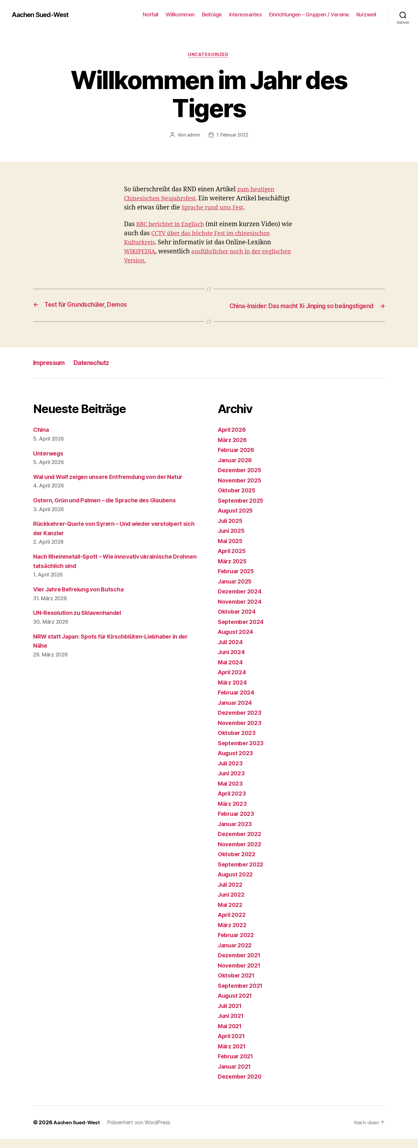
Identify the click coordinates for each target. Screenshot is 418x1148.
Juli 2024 (232, 651)
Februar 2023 (237, 822)
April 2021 (233, 1045)
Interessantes (245, 14)
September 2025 (242, 509)
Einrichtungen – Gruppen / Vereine (309, 14)
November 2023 (241, 732)
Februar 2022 (237, 944)
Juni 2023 (232, 782)
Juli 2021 (231, 1015)
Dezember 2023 (241, 721)
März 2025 (233, 570)
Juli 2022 (231, 893)
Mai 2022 (231, 913)
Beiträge (212, 14)
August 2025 (237, 519)
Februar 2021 (237, 1065)
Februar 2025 (237, 580)
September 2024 (243, 630)
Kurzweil (366, 14)
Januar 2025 (236, 590)
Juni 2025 (232, 539)
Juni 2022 (232, 903)
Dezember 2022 (241, 843)
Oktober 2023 (238, 742)
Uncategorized (209, 55)
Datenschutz (99, 371)
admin (192, 136)
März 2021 (233, 1055)
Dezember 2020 (241, 1085)
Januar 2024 (236, 711)
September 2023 (242, 752)
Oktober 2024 (238, 620)
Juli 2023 (231, 772)
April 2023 (233, 802)
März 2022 (233, 934)
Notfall (150, 14)
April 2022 (233, 923)
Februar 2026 (238, 459)
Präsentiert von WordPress (141, 1131)
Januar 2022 (236, 954)
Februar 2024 (238, 701)
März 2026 (233, 449)
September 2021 (242, 994)
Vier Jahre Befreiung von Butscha (82, 598)
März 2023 (233, 812)
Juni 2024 (232, 661)
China (41, 438)
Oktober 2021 (238, 984)
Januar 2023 (236, 833)
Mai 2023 (231, 792)
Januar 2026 (236, 469)
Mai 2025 (231, 550)
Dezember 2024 (241, 600)
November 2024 (242, 610)
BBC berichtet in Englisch (173, 225)
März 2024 (233, 691)
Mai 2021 (231, 1035)
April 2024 (233, 681)
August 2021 (237, 1004)
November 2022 (241, 853)
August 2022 (237, 883)
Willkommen (180, 14)
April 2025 (233, 560)
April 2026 (233, 438)
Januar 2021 (236, 1075)
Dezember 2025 (241, 479)
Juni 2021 (232, 1024)
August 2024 (237, 640)
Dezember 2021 (241, 964)
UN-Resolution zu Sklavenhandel (80, 621)
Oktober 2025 (238, 499)
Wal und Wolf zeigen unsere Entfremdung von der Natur (114, 485)
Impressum (51, 371)
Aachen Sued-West (43, 14)
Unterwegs (49, 462)
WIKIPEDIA (141, 252)
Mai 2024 (231, 671)
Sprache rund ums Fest (248, 208)
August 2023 (237, 762)
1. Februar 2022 (232, 136)
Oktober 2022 (238, 863)
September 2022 (242, 873)
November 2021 (241, 974)
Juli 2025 (231, 529)
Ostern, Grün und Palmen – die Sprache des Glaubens (111, 509)
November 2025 (241, 489)
